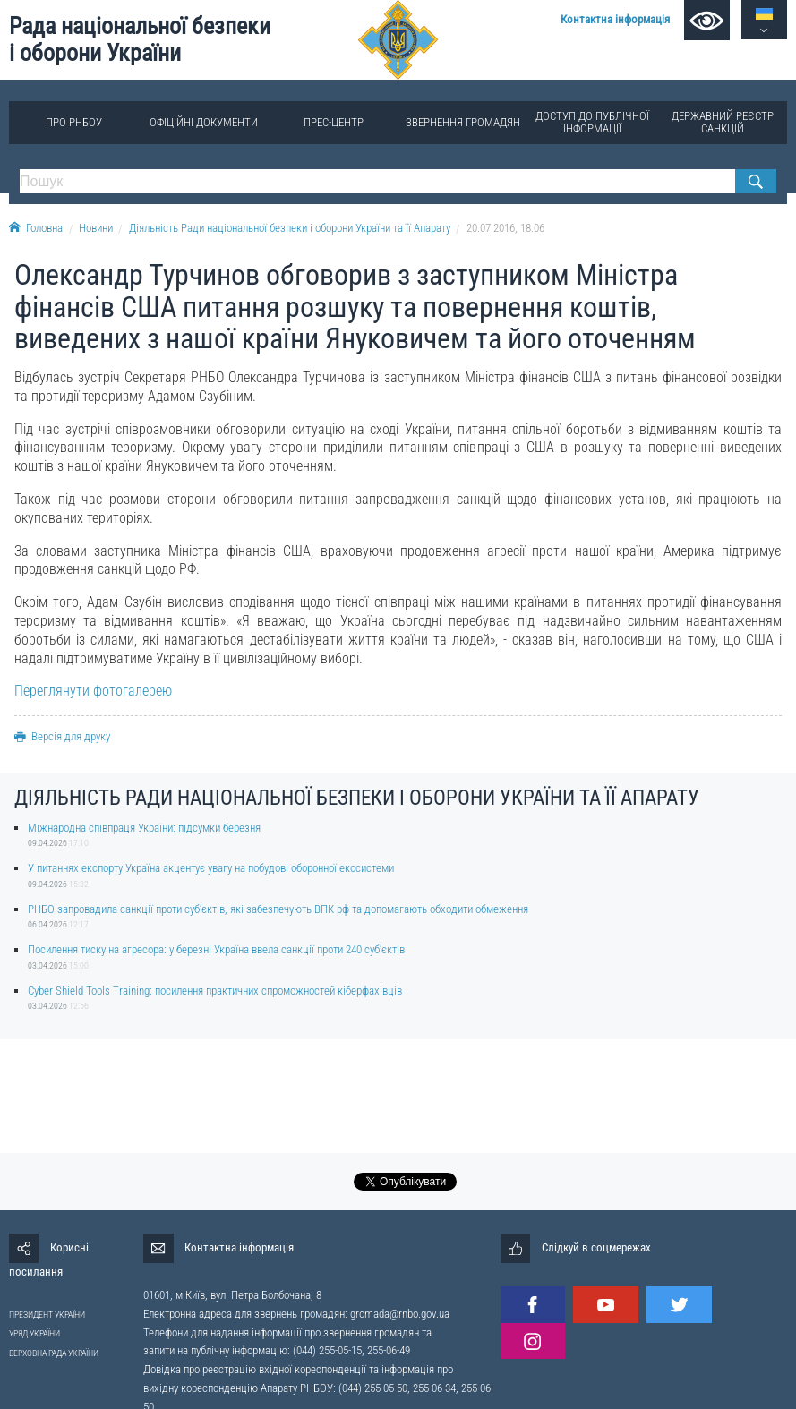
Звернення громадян (463, 122)
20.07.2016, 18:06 (505, 228)
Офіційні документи (204, 122)
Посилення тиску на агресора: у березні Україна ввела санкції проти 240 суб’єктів (216, 949)
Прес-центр (334, 122)
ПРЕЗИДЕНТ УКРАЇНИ (47, 1314)
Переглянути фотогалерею (93, 690)
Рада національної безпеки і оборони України (139, 40)
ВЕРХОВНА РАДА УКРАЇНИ (53, 1353)
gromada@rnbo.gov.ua (399, 1313)
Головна (36, 228)
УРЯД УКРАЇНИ (34, 1333)
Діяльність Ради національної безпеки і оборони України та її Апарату (289, 228)
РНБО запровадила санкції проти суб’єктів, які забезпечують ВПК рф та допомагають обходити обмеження (278, 909)
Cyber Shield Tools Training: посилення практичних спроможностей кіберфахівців (215, 990)
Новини (96, 228)
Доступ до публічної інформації (592, 122)
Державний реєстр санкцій (723, 122)
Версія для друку (62, 736)
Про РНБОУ (74, 122)
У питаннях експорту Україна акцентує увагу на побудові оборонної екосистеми (211, 868)
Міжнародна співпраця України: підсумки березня (144, 827)
